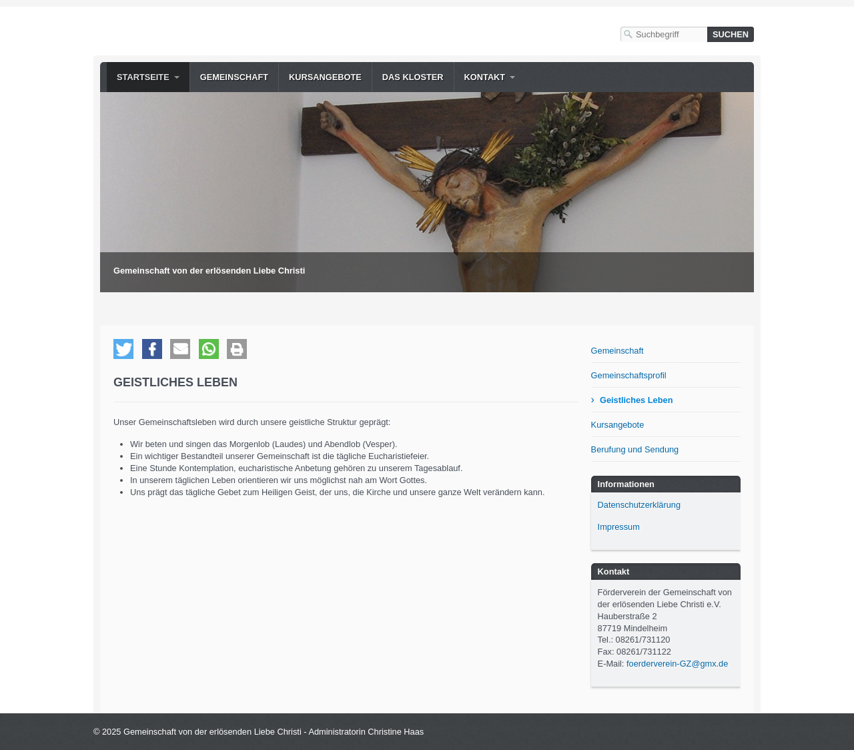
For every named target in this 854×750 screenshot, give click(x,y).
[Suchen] (730, 34)
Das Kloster (413, 77)
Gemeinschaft (234, 77)
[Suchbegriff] (663, 34)
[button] (123, 349)
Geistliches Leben (636, 400)
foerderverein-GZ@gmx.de (677, 664)
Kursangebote (325, 77)
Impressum (619, 527)
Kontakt (485, 77)
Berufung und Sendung (635, 449)
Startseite (143, 77)
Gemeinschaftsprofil (629, 375)
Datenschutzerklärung (639, 505)
